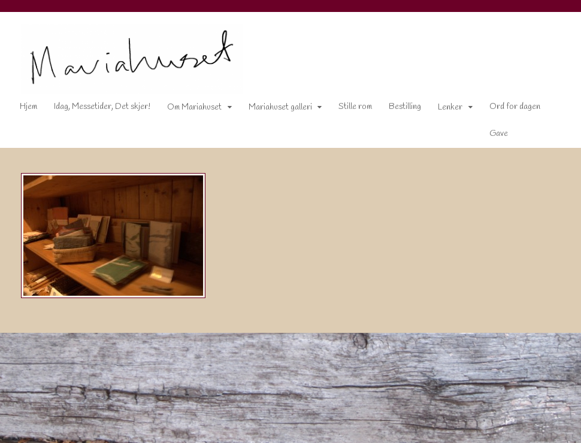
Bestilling (405, 107)
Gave (498, 133)
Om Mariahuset (194, 107)
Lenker (450, 107)
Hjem (28, 107)
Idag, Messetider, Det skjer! (102, 107)
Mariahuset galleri (280, 107)
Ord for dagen (514, 107)
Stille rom (355, 107)
